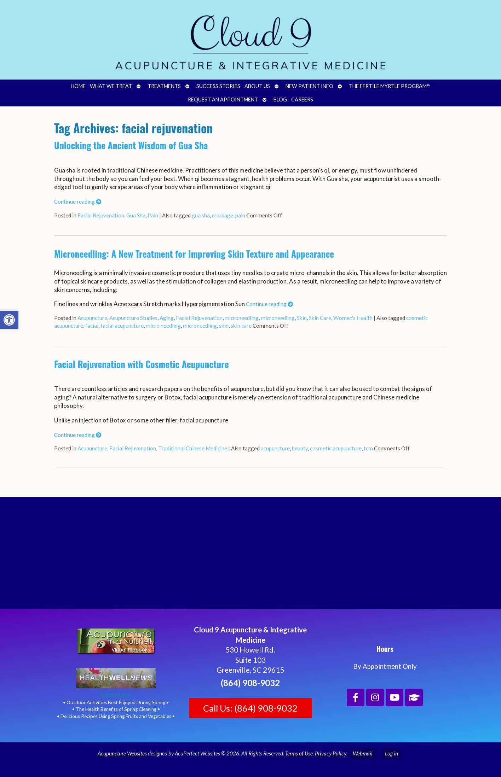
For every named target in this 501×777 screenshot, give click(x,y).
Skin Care (320, 318)
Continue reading (77, 201)
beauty (300, 448)
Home (78, 86)
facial (91, 325)
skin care (241, 325)
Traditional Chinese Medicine (192, 448)
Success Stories (218, 86)
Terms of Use (299, 753)
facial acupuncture (122, 325)
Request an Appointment (223, 100)
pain (240, 215)
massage (222, 215)
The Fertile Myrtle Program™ (389, 86)
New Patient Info (309, 86)
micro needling (163, 325)
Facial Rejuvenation (100, 215)
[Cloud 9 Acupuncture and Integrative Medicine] (250, 556)
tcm (368, 448)
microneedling (242, 318)
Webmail (363, 753)
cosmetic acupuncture (336, 448)
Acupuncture (92, 318)
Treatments (164, 86)
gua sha (201, 215)
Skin (302, 318)
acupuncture (275, 448)
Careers (302, 100)
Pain (153, 215)
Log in (391, 753)
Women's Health (353, 318)
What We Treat (111, 86)
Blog (280, 100)
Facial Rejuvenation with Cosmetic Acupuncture (141, 363)
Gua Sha (135, 215)
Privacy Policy (330, 753)
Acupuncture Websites (122, 753)
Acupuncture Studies (133, 318)
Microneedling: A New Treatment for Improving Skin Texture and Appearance (194, 253)
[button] (9, 320)
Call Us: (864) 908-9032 (250, 708)
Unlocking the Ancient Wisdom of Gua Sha (131, 145)
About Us (257, 86)
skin (224, 325)
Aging (167, 318)
